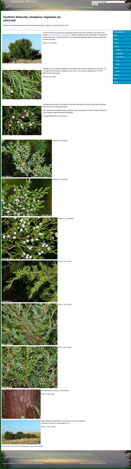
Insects (116, 46)
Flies (116, 60)
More (115, 78)
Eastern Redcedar (59, 35)
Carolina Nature (119, 32)
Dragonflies (118, 57)
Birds (116, 35)
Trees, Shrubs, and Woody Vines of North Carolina (66, 7)
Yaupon (67, 423)
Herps (116, 43)
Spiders (116, 75)
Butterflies (118, 53)
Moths (117, 64)
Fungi (116, 39)
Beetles (117, 50)
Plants (116, 68)
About (116, 82)
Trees (117, 71)
